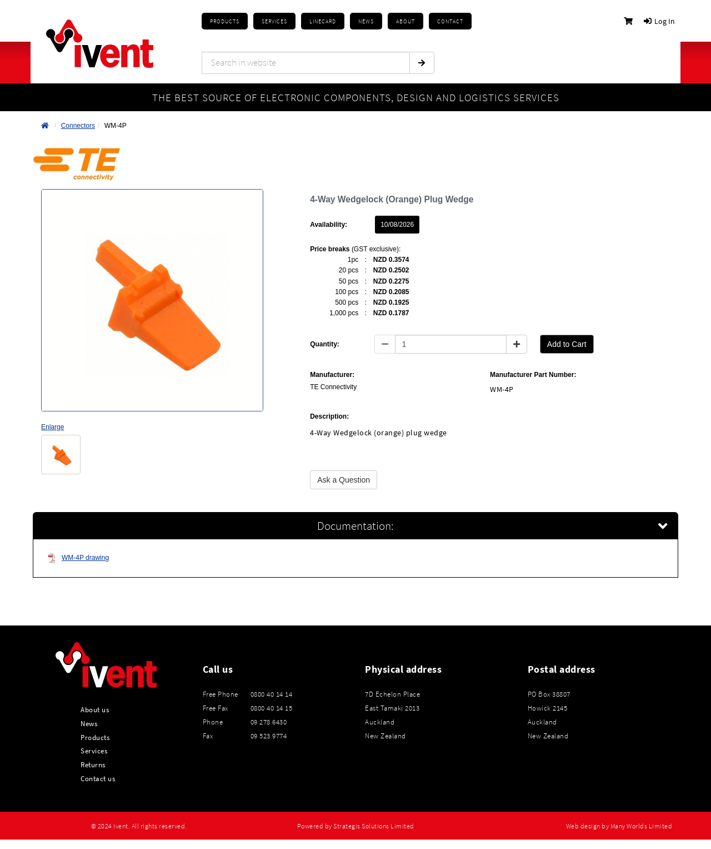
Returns (93, 764)
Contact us (98, 778)
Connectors (78, 126)
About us (95, 709)
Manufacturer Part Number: (533, 375)
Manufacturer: (332, 375)
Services (94, 751)
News (89, 723)
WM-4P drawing (78, 558)
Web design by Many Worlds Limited (619, 826)
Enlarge (52, 427)
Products (224, 21)
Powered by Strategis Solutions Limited (355, 826)
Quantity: (324, 344)
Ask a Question (343, 479)
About (405, 21)
